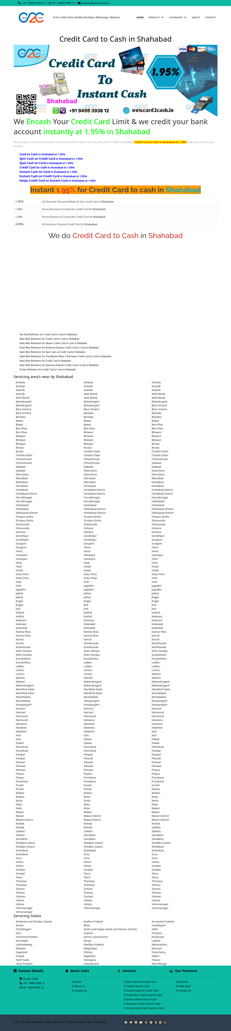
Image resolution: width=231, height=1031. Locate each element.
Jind (86, 605)
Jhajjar (155, 597)
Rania (87, 796)
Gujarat (88, 933)
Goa (18, 933)
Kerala (87, 940)
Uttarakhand (91, 963)
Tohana (156, 885)
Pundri (20, 785)
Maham (156, 674)
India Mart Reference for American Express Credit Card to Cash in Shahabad (59, 347)
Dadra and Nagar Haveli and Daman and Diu (110, 929)
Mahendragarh (93, 681)
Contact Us (80, 990)
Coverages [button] (178, 17)
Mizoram (157, 948)
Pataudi (88, 758)
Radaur (156, 789)
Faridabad (158, 482)
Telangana (90, 960)
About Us (79, 986)
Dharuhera (90, 470)
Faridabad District (94, 489)
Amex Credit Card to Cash (141, 999)
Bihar (87, 925)
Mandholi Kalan (25, 689)
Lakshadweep (24, 944)
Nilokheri (21, 727)
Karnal (155, 635)
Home (140, 17)
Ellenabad (22, 478)
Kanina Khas (23, 631)
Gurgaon (157, 539)
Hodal (87, 566)
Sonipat (156, 865)
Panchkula (22, 747)
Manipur (21, 948)
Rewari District (92, 816)
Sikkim (156, 956)
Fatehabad (158, 501)
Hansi (87, 547)
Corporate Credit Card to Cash (144, 995)
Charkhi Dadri (92, 451)
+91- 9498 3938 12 (33, 3)
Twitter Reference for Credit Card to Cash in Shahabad (48, 369)
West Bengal (159, 963)
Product (156, 17)
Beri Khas (157, 424)
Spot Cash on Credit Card (141, 981)
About (196, 17)
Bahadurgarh (24, 401)
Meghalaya (90, 948)
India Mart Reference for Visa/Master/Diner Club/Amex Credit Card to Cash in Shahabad (65, 356)
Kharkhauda (91, 643)
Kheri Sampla (24, 651)
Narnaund (158, 712)
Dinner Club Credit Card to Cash (145, 1008)
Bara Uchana (159, 405)
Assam (20, 925)
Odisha (88, 952)
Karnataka (22, 940)
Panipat (156, 750)
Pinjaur (156, 770)
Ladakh (156, 940)
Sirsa (87, 854)
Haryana (157, 933)
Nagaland (22, 952)
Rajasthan (90, 956)
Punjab (20, 956)
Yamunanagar (160, 904)
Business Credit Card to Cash (143, 1003)
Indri (154, 578)
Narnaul (21, 708)
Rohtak (20, 823)
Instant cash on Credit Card (142, 990)
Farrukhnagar (24, 497)
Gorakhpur (22, 536)
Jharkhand (158, 937)
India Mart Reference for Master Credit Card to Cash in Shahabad (53, 343)
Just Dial (183, 981)
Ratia (19, 804)
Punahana (90, 777)
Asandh (156, 386)
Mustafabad (159, 693)
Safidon (156, 827)
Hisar (155, 559)
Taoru (87, 873)
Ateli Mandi (90, 394)
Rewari (156, 808)
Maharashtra (159, 944)
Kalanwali (89, 624)
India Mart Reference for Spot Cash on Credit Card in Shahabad (52, 352)
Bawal (19, 420)
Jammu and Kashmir (96, 937)
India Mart (184, 986)
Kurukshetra (159, 654)
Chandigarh (159, 925)
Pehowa (20, 766)
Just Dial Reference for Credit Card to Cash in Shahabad (48, 334)
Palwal (87, 739)
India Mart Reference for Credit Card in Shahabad (45, 360)
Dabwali (156, 463)
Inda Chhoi (22, 574)
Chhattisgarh (23, 929)
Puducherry (159, 952)
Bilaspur (21, 440)
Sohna (19, 862)
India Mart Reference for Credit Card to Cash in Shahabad (49, 338)
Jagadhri (89, 585)
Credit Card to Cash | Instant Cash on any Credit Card (74, 1022)
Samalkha (90, 835)
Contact (210, 17)
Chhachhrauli (24, 459)
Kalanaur (157, 616)
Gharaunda (158, 520)
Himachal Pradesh (27, 937)
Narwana (89, 720)
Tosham (88, 892)
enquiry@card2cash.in (95, 3)
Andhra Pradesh (93, 921)
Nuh (154, 731)
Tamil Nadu (22, 960)
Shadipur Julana (25, 842)
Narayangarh (92, 700)
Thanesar (21, 881)
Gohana (88, 528)
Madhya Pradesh (94, 944)
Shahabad (158, 846)
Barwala (88, 413)
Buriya (155, 443)
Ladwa (88, 662)
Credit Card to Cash (137, 986)
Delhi (155, 929)
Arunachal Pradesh (163, 921)
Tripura (156, 960)
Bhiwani (88, 432)
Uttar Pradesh (24, 963)
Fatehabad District (95, 509)
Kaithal (20, 612)
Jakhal (19, 593)
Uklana (20, 900)
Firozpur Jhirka (24, 516)
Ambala (20, 382)
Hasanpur (22, 555)
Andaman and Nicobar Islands (34, 921)
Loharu (20, 670)
